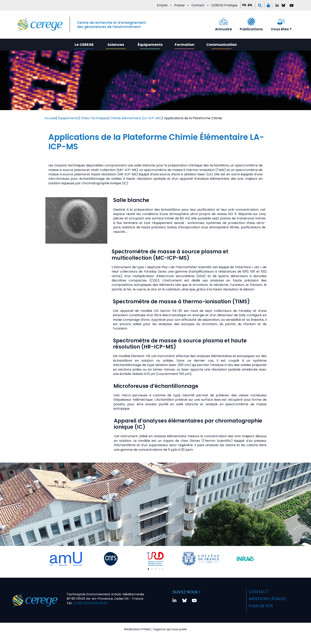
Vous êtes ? (281, 29)
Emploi (162, 5)
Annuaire (223, 29)
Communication (221, 44)
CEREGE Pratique (224, 5)
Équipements (150, 44)
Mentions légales (267, 598)
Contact (197, 5)
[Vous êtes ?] (281, 22)
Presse (179, 5)
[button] (259, 5)
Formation (184, 44)
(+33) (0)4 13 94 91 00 (90, 603)
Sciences (116, 44)
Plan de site (261, 605)
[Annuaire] (223, 22)
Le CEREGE (84, 44)
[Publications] (251, 22)
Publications (251, 29)
